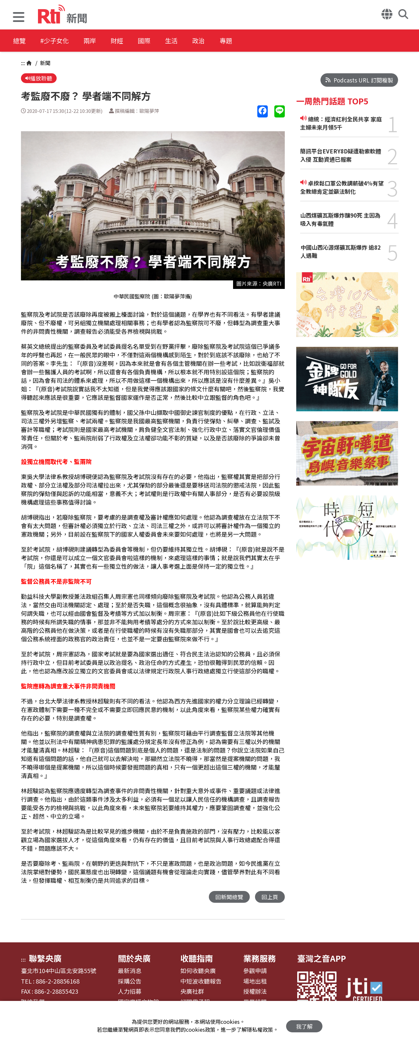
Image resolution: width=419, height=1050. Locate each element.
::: (23, 63)
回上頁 (270, 897)
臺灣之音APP (321, 959)
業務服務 (259, 959)
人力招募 (129, 992)
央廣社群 (192, 992)
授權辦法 (255, 992)
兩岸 (95, 40)
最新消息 (129, 971)
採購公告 (129, 982)
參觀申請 (255, 971)
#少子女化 (58, 40)
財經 (125, 40)
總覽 (19, 40)
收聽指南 (196, 959)
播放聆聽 (38, 78)
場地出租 (255, 982)
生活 (184, 40)
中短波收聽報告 (201, 982)
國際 (154, 40)
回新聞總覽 (229, 897)
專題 (242, 40)
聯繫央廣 (45, 959)
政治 (213, 40)
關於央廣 (134, 959)
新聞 (44, 63)
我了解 (304, 1026)
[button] (18, 17)
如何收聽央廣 (198, 971)
